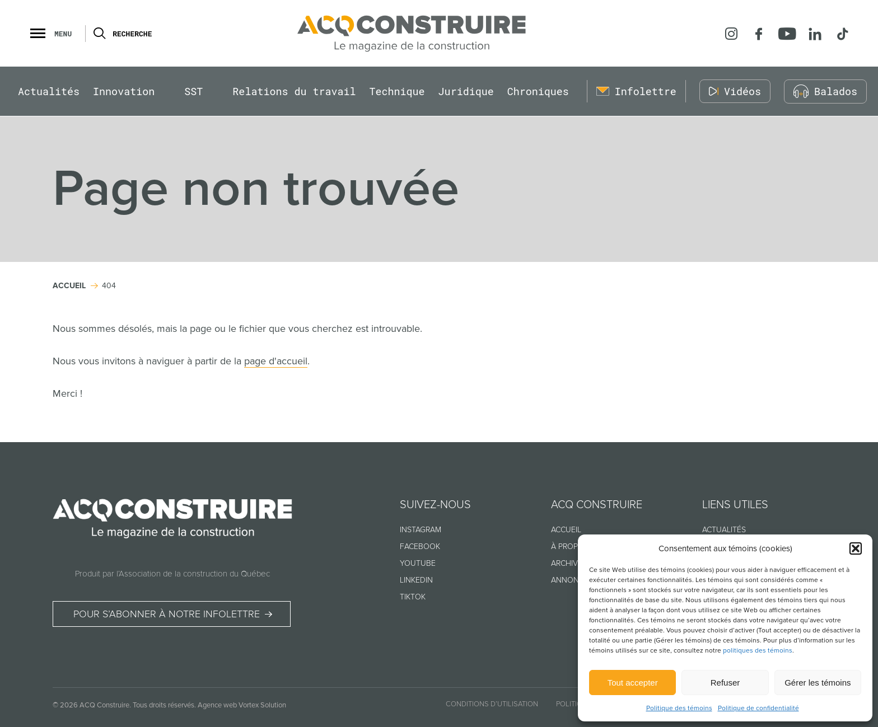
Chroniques (538, 92)
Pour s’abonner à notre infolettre (166, 614)
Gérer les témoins (817, 682)
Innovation (124, 92)
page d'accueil (275, 361)
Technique (397, 92)
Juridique (466, 92)
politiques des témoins (757, 650)
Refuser (725, 682)
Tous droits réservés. (164, 705)
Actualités (49, 92)
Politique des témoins (679, 708)
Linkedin (416, 580)
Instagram (420, 529)
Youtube (418, 563)
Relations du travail (294, 92)
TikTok (413, 597)
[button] (855, 548)
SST (193, 92)
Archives (569, 563)
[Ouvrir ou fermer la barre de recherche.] (99, 33)
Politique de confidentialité (758, 708)
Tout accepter (633, 682)
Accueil (566, 529)
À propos (570, 546)
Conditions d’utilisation (492, 704)
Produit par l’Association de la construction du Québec (172, 574)
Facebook (420, 546)
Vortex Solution (262, 705)
